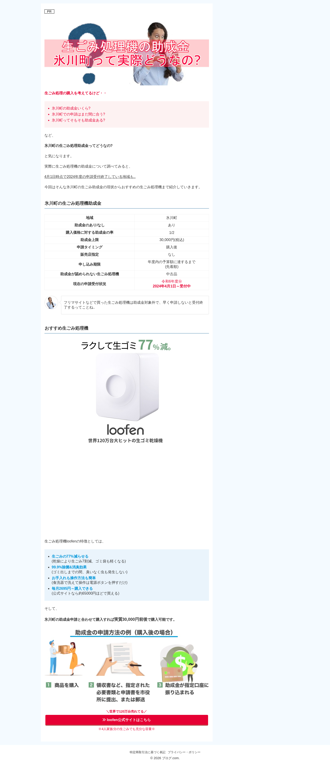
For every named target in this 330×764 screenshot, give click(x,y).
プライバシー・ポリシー (184, 752)
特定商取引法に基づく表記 (147, 752)
